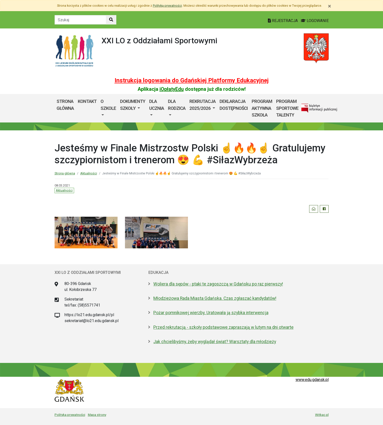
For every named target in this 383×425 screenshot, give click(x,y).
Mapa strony (97, 415)
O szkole (108, 105)
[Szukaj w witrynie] (111, 19)
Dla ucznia (156, 105)
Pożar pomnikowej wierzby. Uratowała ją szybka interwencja (210, 312)
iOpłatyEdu (172, 89)
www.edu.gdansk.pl (312, 379)
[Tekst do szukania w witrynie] (80, 19)
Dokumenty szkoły (132, 105)
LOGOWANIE (315, 20)
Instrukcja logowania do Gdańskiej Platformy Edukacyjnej (192, 80)
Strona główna (65, 105)
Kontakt (87, 101)
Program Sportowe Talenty (287, 108)
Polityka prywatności (70, 415)
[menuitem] (108, 108)
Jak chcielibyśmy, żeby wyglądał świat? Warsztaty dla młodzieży (214, 341)
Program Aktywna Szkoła (262, 108)
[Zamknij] (329, 6)
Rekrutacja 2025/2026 (202, 105)
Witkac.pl (322, 415)
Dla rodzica (176, 105)
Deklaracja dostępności (234, 105)
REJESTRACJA (283, 20)
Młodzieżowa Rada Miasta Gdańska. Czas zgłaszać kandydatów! (214, 298)
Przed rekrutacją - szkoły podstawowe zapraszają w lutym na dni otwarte (223, 327)
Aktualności (88, 173)
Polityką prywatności (167, 5)
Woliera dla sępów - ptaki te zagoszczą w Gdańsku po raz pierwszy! (218, 284)
